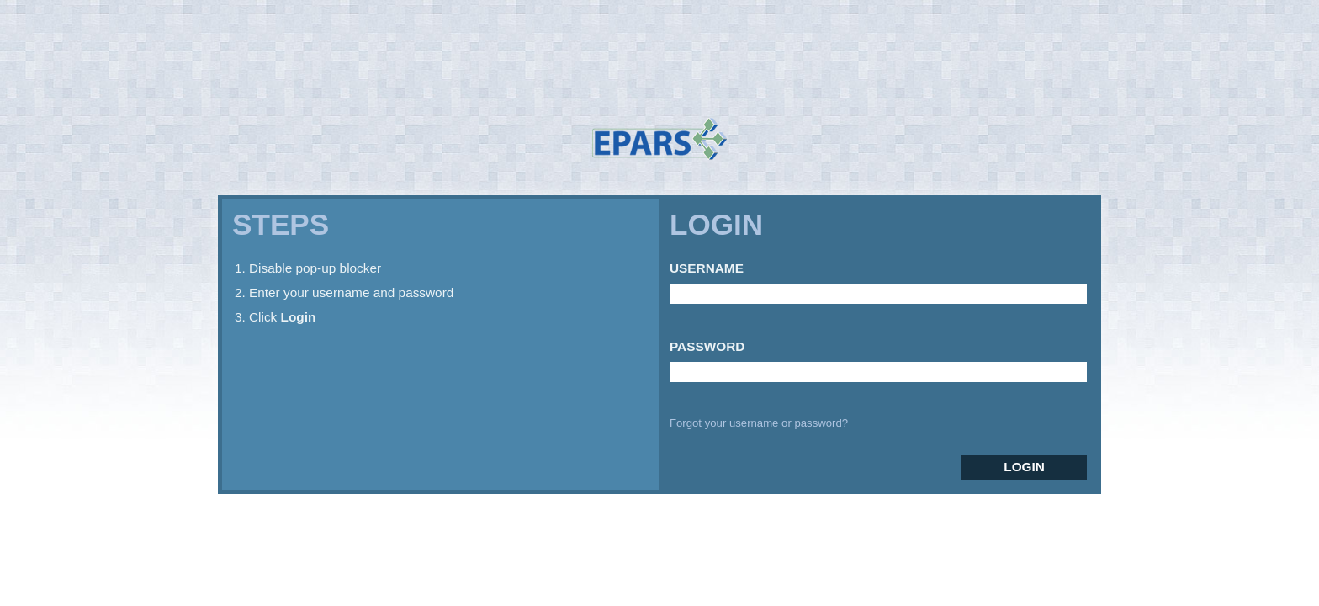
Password (707, 346)
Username (707, 268)
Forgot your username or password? (759, 423)
